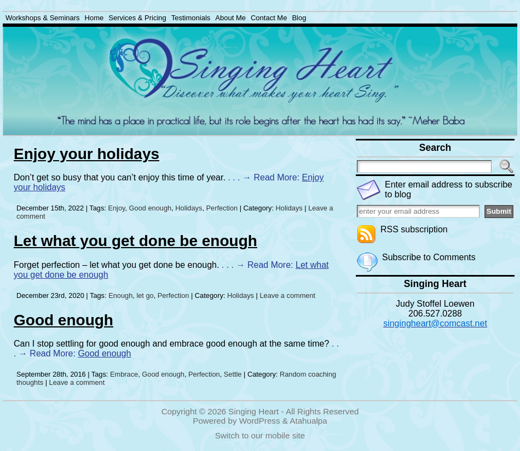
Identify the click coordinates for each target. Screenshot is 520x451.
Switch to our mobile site (260, 435)
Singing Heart (253, 411)
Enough (120, 295)
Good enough (150, 208)
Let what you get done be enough (135, 240)
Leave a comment (287, 295)
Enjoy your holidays (86, 153)
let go (144, 295)
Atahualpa (308, 420)
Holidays (188, 208)
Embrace (124, 374)
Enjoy (116, 208)
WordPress (259, 420)
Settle (233, 374)
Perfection (222, 208)
